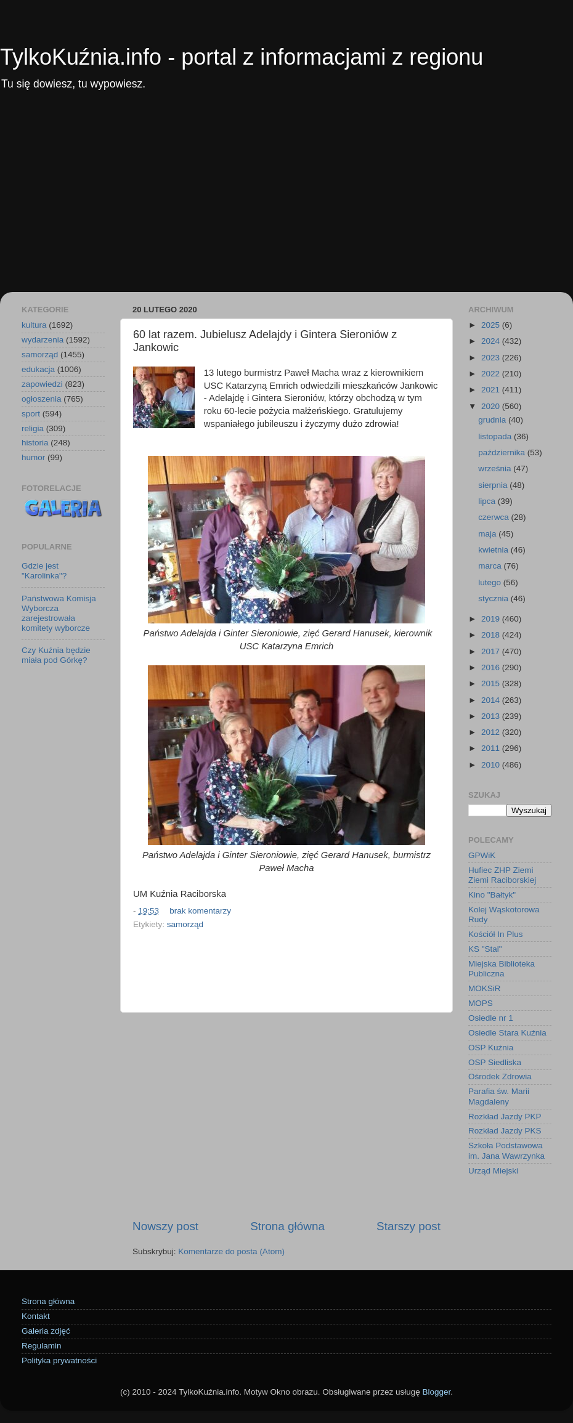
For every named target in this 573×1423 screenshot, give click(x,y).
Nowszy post (165, 1226)
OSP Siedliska (494, 1062)
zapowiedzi (42, 384)
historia (35, 442)
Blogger (436, 1392)
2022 (491, 373)
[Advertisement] (286, 199)
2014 (491, 700)
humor (33, 457)
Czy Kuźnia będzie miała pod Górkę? (56, 655)
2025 (491, 325)
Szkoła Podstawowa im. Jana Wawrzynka (506, 1150)
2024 (491, 341)
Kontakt (36, 1316)
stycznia (494, 598)
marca (490, 565)
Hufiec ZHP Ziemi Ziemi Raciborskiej (502, 875)
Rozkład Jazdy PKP (505, 1116)
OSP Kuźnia (490, 1047)
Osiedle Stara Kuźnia (507, 1032)
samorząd (185, 924)
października (502, 452)
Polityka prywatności (59, 1360)
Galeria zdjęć (46, 1331)
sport (31, 413)
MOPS (480, 1003)
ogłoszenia (42, 398)
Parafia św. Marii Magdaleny (498, 1096)
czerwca (494, 517)
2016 (491, 667)
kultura (34, 325)
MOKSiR (484, 988)
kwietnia (494, 549)
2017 (491, 651)
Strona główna (287, 1226)
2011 (491, 748)
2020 (491, 406)
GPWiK (481, 855)
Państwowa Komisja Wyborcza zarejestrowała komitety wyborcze (59, 613)
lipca (488, 501)
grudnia (493, 419)
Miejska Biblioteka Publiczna (501, 968)
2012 (491, 732)
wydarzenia (42, 339)
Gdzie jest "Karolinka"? (44, 570)
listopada (496, 436)
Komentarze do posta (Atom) (231, 1251)
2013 (491, 716)
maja (488, 533)
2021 (491, 389)
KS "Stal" (485, 949)
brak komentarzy (200, 910)
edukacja (38, 369)
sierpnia (494, 485)
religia (33, 428)
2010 (491, 764)
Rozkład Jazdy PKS (505, 1130)
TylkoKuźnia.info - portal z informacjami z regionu (241, 57)
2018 (491, 634)
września (495, 468)
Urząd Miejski (493, 1170)
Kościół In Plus (495, 934)
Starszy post (408, 1226)
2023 (491, 357)
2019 (491, 618)
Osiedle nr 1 (490, 1018)
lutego (490, 582)
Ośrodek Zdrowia (500, 1076)
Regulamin (42, 1345)
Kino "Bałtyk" (492, 894)
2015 (491, 683)
